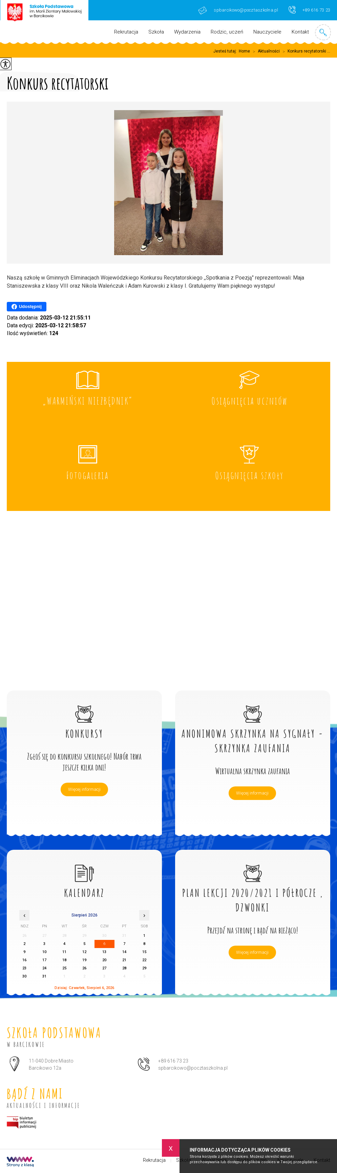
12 (84, 952)
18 (64, 960)
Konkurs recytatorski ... (305, 51)
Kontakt (300, 32)
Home (244, 51)
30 (24, 976)
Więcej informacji (84, 789)
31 (44, 976)
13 (104, 952)
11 (64, 952)
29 (144, 968)
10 (44, 952)
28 (124, 968)
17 (44, 960)
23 (24, 968)
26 (84, 968)
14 (124, 952)
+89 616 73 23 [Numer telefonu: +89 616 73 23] (173, 1061)
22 (144, 960)
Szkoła (156, 32)
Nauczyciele (267, 32)
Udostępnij (27, 306)
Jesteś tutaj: (226, 51)
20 (104, 960)
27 (104, 968)
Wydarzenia (187, 32)
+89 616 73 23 (309, 10)
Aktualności (265, 51)
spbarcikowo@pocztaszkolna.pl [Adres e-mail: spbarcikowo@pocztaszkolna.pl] (193, 1068)
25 (64, 968)
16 (24, 960)
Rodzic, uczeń (227, 32)
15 (144, 952)
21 (124, 960)
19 (84, 960)
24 (44, 968)
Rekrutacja (126, 32)
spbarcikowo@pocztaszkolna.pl (238, 10)
